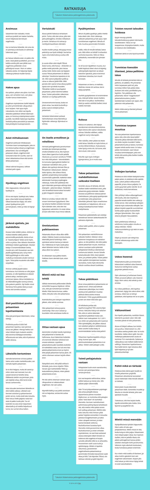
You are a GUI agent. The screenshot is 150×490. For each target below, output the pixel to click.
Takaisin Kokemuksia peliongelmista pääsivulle (75, 15)
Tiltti (79, 483)
